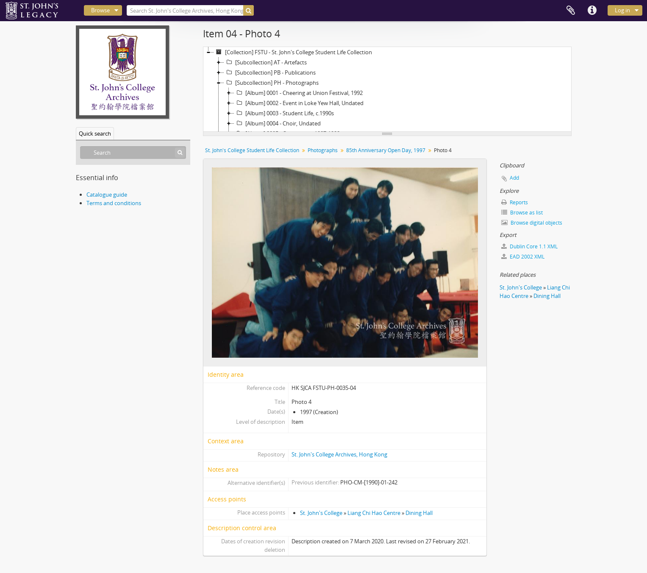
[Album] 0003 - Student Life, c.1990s (284, 113)
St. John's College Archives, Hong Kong (339, 454)
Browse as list (522, 212)
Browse (100, 10)
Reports (514, 202)
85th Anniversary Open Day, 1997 (385, 150)
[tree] (387, 89)
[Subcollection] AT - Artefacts (265, 62)
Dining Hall (419, 513)
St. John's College (321, 513)
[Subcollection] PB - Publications (270, 72)
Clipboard (570, 10)
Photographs (323, 150)
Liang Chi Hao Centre (373, 513)
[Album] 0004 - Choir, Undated (277, 123)
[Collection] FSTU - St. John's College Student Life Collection (293, 52)
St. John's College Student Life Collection (252, 150)
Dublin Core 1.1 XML (529, 246)
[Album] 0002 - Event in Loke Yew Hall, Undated (299, 103)
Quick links (592, 10)
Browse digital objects (531, 222)
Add (514, 177)
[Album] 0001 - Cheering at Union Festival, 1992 (298, 93)
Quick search (95, 133)
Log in (622, 10)
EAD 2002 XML (522, 256)
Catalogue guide (106, 194)
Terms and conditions (113, 203)
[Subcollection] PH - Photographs (271, 83)
